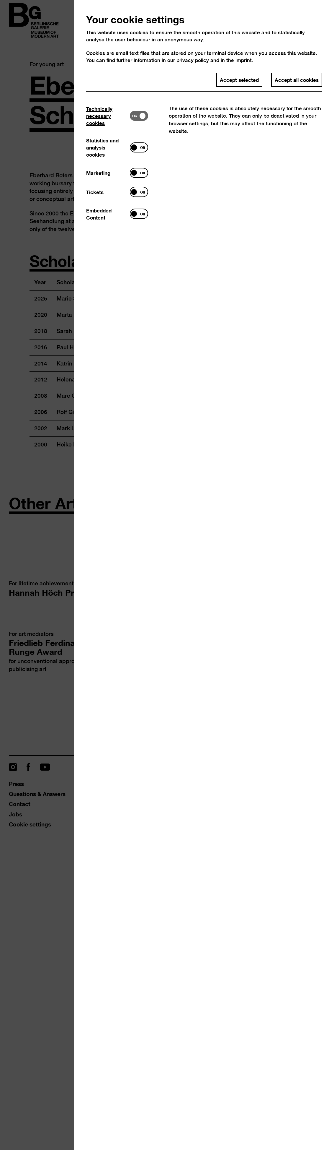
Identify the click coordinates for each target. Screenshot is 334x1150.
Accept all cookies (297, 79)
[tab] (108, 116)
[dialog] (167, 575)
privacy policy (192, 60)
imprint (243, 60)
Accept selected (239, 79)
